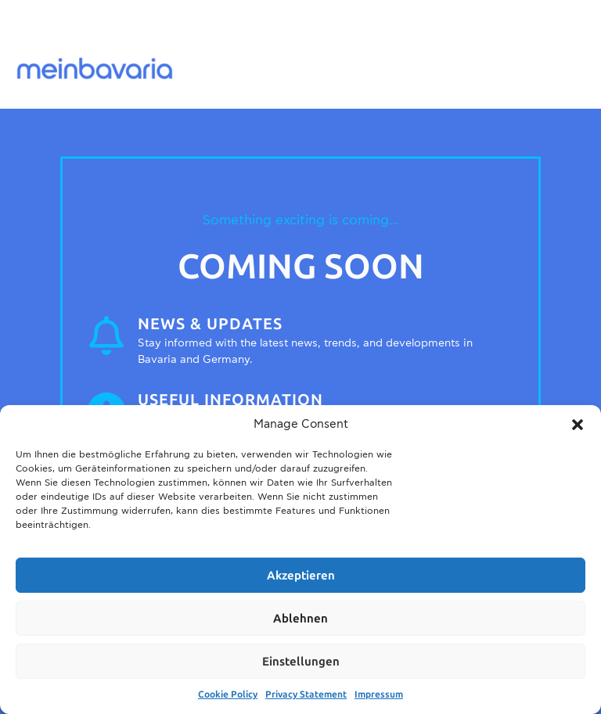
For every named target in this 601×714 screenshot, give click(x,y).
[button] (577, 424)
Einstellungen (301, 662)
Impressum (378, 694)
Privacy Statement (306, 694)
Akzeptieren (301, 576)
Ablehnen (300, 619)
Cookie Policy (227, 694)
